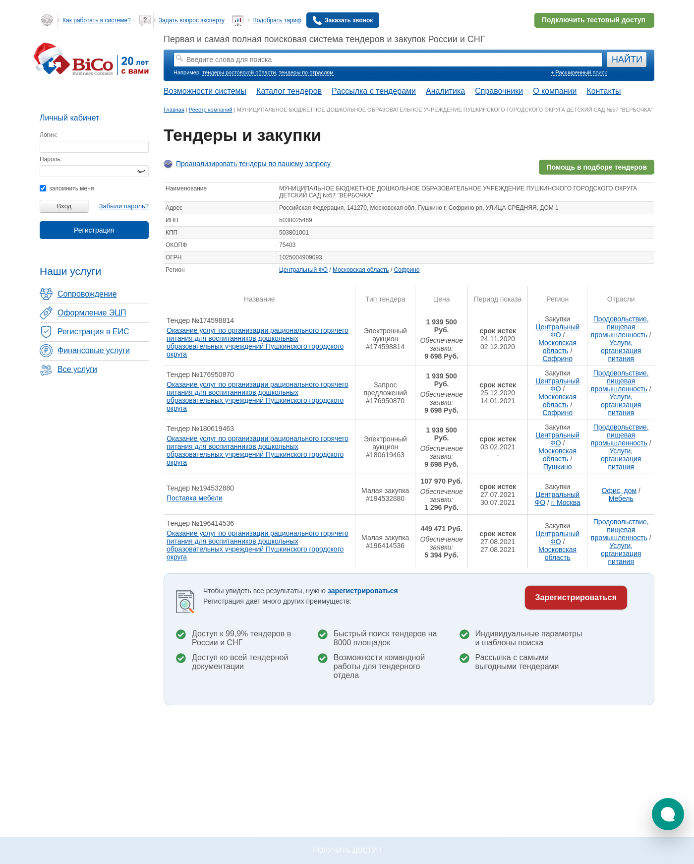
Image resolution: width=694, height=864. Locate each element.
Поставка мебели (195, 498)
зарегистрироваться (363, 591)
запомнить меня (67, 188)
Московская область (361, 269)
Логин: (49, 134)
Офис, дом (619, 490)
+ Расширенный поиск (579, 72)
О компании (555, 91)
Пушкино (557, 467)
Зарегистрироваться (576, 597)
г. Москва (565, 502)
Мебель (621, 498)
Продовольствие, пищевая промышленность (620, 327)
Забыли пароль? (124, 206)
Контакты (603, 91)
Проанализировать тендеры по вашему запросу (253, 164)
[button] (668, 814)
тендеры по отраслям (306, 72)
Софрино (407, 269)
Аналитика (445, 91)
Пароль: (51, 159)
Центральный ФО (303, 269)
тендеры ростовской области (239, 72)
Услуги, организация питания (621, 351)
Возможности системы (205, 91)
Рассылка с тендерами (374, 91)
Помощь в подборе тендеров (596, 167)
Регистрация (94, 230)
